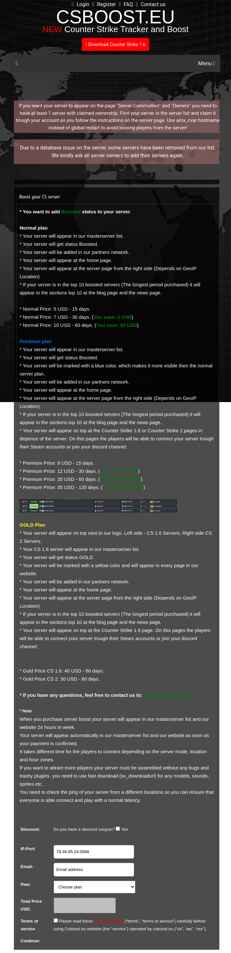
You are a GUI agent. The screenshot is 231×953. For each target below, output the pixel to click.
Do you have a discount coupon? (84, 829)
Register (104, 4)
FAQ (126, 4)
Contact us (150, 4)
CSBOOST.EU (115, 16)
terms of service (109, 921)
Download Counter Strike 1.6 (115, 44)
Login (80, 4)
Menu (206, 63)
